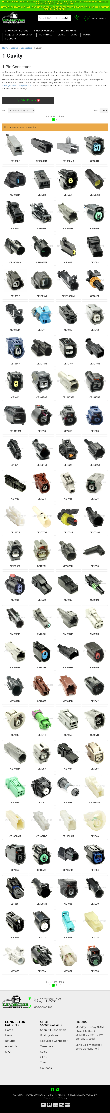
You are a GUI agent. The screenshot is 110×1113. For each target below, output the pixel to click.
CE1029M (68, 566)
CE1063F (41, 870)
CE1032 (42, 600)
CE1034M (15, 633)
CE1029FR (15, 566)
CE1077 (68, 971)
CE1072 (42, 937)
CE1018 (42, 431)
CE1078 (95, 971)
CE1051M (15, 768)
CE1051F (94, 735)
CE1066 (68, 903)
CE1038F (41, 667)
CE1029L (41, 566)
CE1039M (15, 701)
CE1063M (68, 870)
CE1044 (42, 735)
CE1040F (41, 701)
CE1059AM (15, 836)
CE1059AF (94, 802)
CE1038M (68, 667)
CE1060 (95, 836)
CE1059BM (68, 836)
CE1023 (15, 498)
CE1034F (94, 600)
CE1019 (68, 431)
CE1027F (15, 532)
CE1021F (15, 465)
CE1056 (15, 802)
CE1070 (95, 903)
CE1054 (68, 768)
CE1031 (15, 600)
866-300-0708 (43, 1007)
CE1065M (42, 903)
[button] (49, 985)
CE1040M (68, 701)
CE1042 (95, 701)
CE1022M (95, 465)
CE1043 (15, 735)
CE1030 (95, 566)
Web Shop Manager (54, 1098)
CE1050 (68, 735)
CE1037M (15, 667)
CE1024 (42, 498)
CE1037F (94, 633)
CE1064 (95, 870)
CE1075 (15, 971)
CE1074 (95, 937)
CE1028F (68, 532)
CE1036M (68, 633)
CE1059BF (41, 836)
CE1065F (15, 903)
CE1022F (68, 465)
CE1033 (68, 600)
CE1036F (41, 633)
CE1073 (68, 937)
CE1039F (94, 667)
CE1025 (68, 498)
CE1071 (15, 937)
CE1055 (95, 768)
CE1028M (95, 532)
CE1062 (15, 870)
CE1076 (42, 971)
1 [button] (53, 985)
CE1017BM (15, 431)
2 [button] (56, 985)
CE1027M (42, 532)
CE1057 (42, 802)
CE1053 (42, 768)
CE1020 (95, 431)
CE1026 (95, 498)
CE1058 (68, 802)
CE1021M (42, 465)
